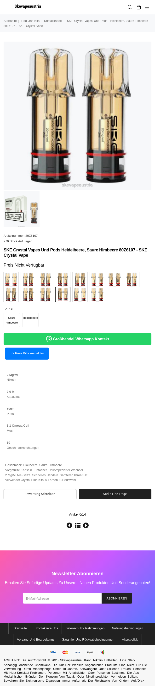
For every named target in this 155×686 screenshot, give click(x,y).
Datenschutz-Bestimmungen (84, 628)
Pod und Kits (30, 21)
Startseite (10, 21)
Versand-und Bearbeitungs (35, 639)
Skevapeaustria (71, 660)
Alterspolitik (130, 639)
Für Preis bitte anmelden (27, 353)
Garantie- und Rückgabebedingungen (88, 639)
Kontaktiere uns (47, 628)
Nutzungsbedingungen (127, 628)
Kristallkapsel (53, 21)
